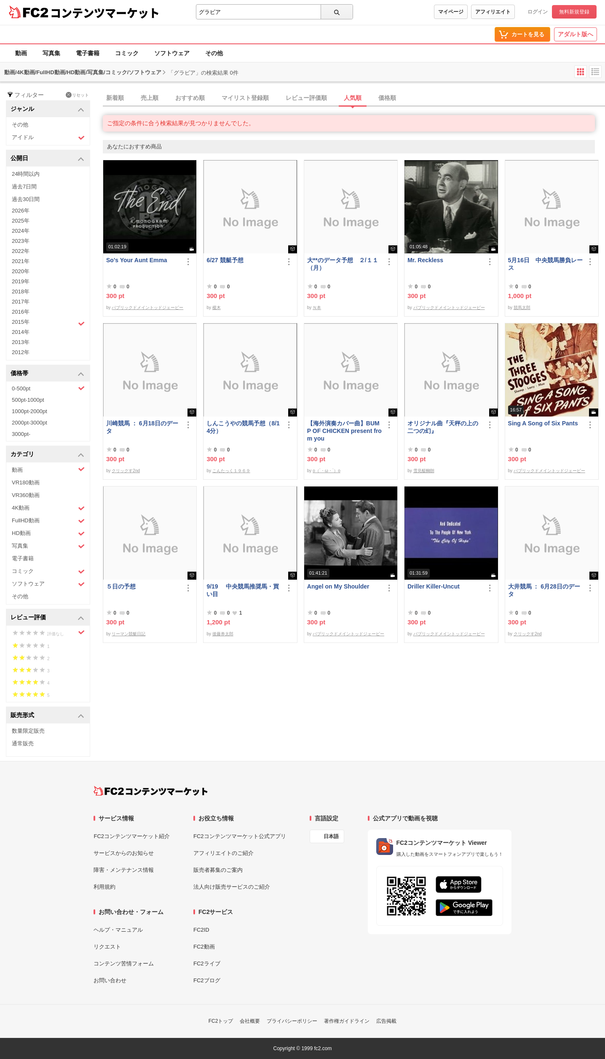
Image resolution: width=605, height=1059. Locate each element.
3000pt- (21, 434)
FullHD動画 (48, 520)
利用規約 (104, 887)
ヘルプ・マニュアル (118, 930)
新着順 (115, 97)
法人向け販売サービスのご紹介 (231, 887)
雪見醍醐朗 (423, 470)
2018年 (20, 291)
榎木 (216, 307)
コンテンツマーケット (105, 13)
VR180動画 (26, 482)
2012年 (20, 352)
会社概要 (250, 1021)
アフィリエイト (493, 12)
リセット (77, 95)
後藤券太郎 (222, 634)
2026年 (20, 210)
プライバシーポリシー (292, 1021)
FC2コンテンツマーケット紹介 (132, 836)
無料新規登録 (574, 12)
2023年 (20, 241)
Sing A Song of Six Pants (543, 423)
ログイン (537, 12)
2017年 (20, 301)
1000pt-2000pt (29, 411)
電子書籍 (87, 53)
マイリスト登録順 (245, 97)
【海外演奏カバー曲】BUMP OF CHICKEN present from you (344, 431)
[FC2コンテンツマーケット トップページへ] (151, 791)
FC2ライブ (206, 963)
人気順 (352, 97)
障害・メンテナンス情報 (124, 870)
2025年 (20, 221)
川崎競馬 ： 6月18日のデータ (142, 427)
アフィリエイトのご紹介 (223, 853)
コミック (127, 53)
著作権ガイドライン (346, 1021)
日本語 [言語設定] (331, 836)
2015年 (48, 323)
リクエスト (107, 946)
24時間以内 (26, 174)
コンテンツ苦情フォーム (124, 963)
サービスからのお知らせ (124, 853)
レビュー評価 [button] (47, 618)
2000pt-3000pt (29, 422)
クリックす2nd (126, 470)
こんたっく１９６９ (231, 470)
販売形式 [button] (47, 716)
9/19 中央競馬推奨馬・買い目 (242, 590)
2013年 (20, 342)
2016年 (20, 312)
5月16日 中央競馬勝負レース (545, 264)
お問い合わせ (110, 980)
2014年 (20, 332)
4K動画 (48, 508)
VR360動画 (26, 495)
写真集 (51, 53)
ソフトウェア (172, 53)
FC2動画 (204, 946)
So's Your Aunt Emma (136, 260)
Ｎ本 (317, 307)
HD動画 (48, 533)
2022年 (20, 251)
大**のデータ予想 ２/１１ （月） (344, 264)
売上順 (149, 97)
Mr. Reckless (425, 260)
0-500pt (48, 388)
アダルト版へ (575, 34)
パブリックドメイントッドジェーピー (147, 307)
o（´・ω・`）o (326, 470)
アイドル (48, 137)
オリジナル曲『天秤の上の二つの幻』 (442, 427)
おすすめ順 (190, 97)
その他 (214, 53)
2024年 (20, 231)
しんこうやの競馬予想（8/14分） (242, 427)
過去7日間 (24, 186)
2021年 (20, 261)
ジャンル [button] (47, 109)
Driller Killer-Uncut (433, 586)
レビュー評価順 (306, 97)
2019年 (20, 281)
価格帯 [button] (47, 374)
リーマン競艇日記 (128, 634)
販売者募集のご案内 (218, 870)
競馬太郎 (522, 307)
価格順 (387, 97)
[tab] (354, 98)
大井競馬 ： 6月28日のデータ (544, 590)
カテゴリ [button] (47, 455)
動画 (21, 53)
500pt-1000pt (28, 400)
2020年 (20, 271)
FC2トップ (221, 1021)
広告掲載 (386, 1021)
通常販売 (23, 743)
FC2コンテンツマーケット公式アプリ (239, 836)
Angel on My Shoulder (338, 586)
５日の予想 (121, 586)
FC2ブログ (206, 980)
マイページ (450, 12)
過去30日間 (26, 199)
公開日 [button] (47, 159)
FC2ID (201, 930)
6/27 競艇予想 (224, 260)
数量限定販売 (28, 731)
